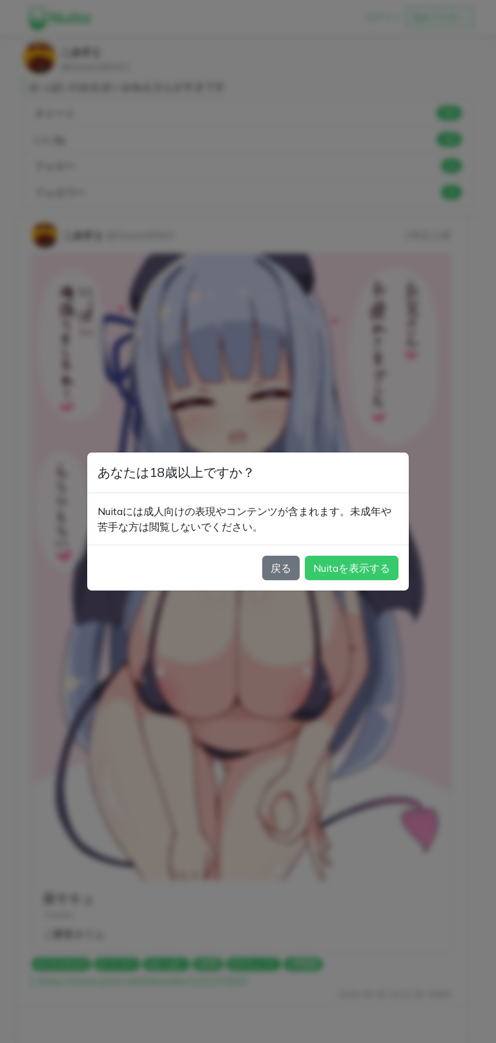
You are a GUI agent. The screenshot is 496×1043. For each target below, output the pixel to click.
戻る (281, 568)
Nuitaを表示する (351, 568)
